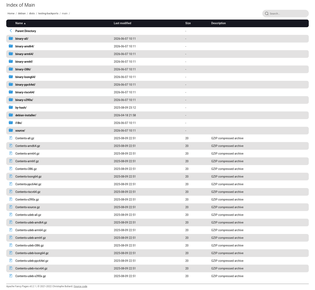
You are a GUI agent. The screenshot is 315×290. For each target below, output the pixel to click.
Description (218, 23)
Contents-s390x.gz (27, 199)
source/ (20, 130)
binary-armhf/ (24, 61)
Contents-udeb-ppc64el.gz (31, 260)
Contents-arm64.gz (27, 153)
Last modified (122, 23)
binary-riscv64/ (25, 92)
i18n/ (18, 123)
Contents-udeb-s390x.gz (30, 276)
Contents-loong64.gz (28, 176)
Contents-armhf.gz (27, 161)
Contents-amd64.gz (27, 146)
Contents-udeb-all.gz (28, 214)
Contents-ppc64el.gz (28, 184)
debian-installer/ (25, 115)
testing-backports (48, 13)
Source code (80, 286)
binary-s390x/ (24, 100)
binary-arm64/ (24, 54)
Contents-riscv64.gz (27, 191)
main (65, 13)
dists (32, 13)
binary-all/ (21, 38)
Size (188, 23)
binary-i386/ (23, 69)
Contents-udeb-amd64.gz (31, 222)
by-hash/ (21, 107)
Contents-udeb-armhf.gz (30, 237)
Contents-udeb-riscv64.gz (31, 268)
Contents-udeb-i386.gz (29, 245)
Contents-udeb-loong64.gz (31, 253)
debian (22, 13)
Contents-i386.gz (26, 168)
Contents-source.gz (27, 207)
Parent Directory (25, 31)
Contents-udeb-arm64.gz (30, 230)
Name (19, 23)
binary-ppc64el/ (25, 84)
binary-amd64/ (24, 46)
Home (10, 13)
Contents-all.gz (24, 138)
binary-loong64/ (25, 77)
